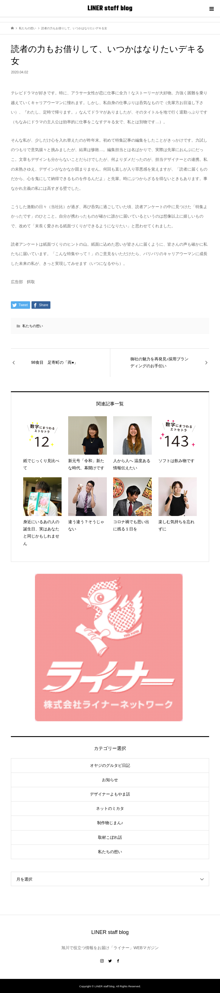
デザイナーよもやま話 (110, 794)
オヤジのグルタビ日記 (110, 765)
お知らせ (110, 779)
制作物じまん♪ (110, 822)
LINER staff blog (110, 8)
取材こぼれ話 (110, 837)
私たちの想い (32, 326)
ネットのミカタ (110, 808)
